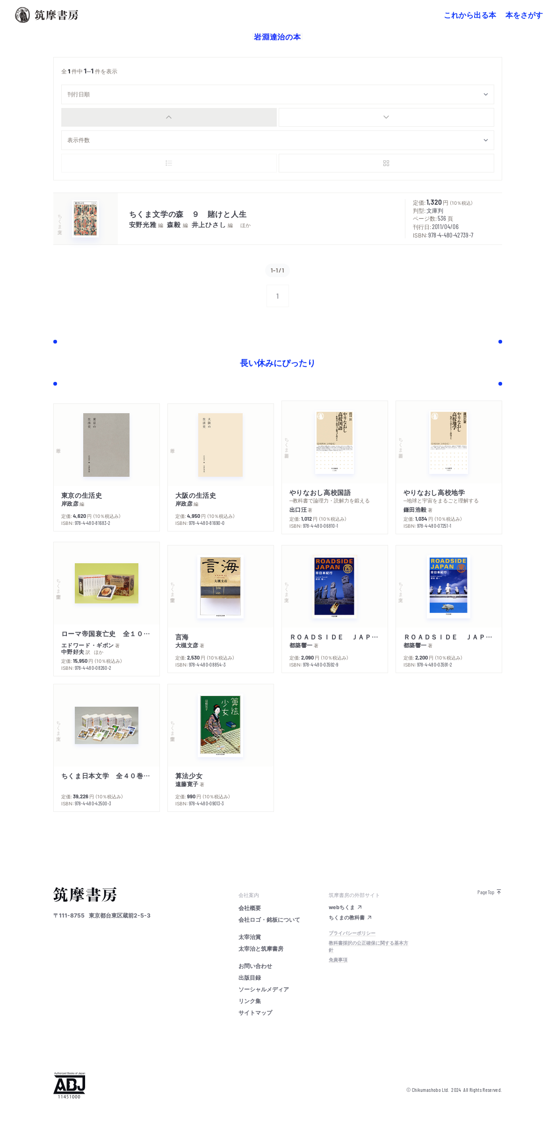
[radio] (169, 117)
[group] (277, 117)
